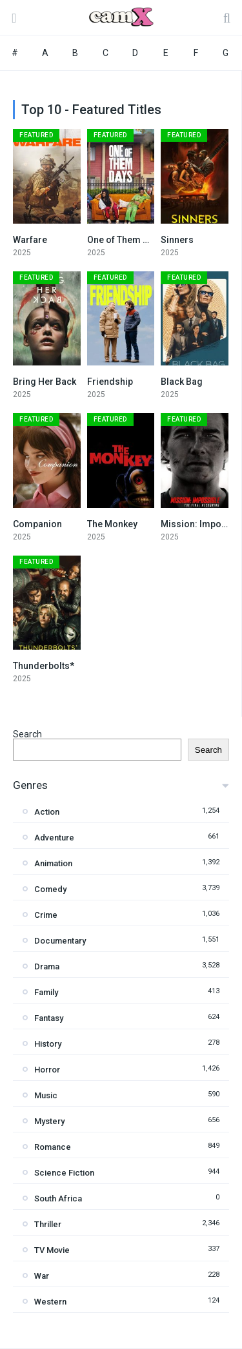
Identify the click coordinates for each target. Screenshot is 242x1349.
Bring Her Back (44, 381)
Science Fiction (64, 1173)
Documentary (60, 941)
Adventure (54, 837)
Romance (52, 1147)
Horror (47, 1069)
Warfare (30, 240)
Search (27, 734)
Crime (45, 915)
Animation (53, 863)
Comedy (50, 889)
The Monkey (112, 524)
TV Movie (52, 1250)
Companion (37, 524)
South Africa (58, 1198)
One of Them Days (125, 240)
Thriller (47, 1224)
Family (46, 992)
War (41, 1276)
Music (45, 1095)
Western (50, 1301)
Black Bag (182, 381)
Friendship (110, 381)
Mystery (49, 1121)
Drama (46, 966)
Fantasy (48, 1018)
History (47, 1044)
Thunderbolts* (43, 666)
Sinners (177, 240)
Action (46, 812)
